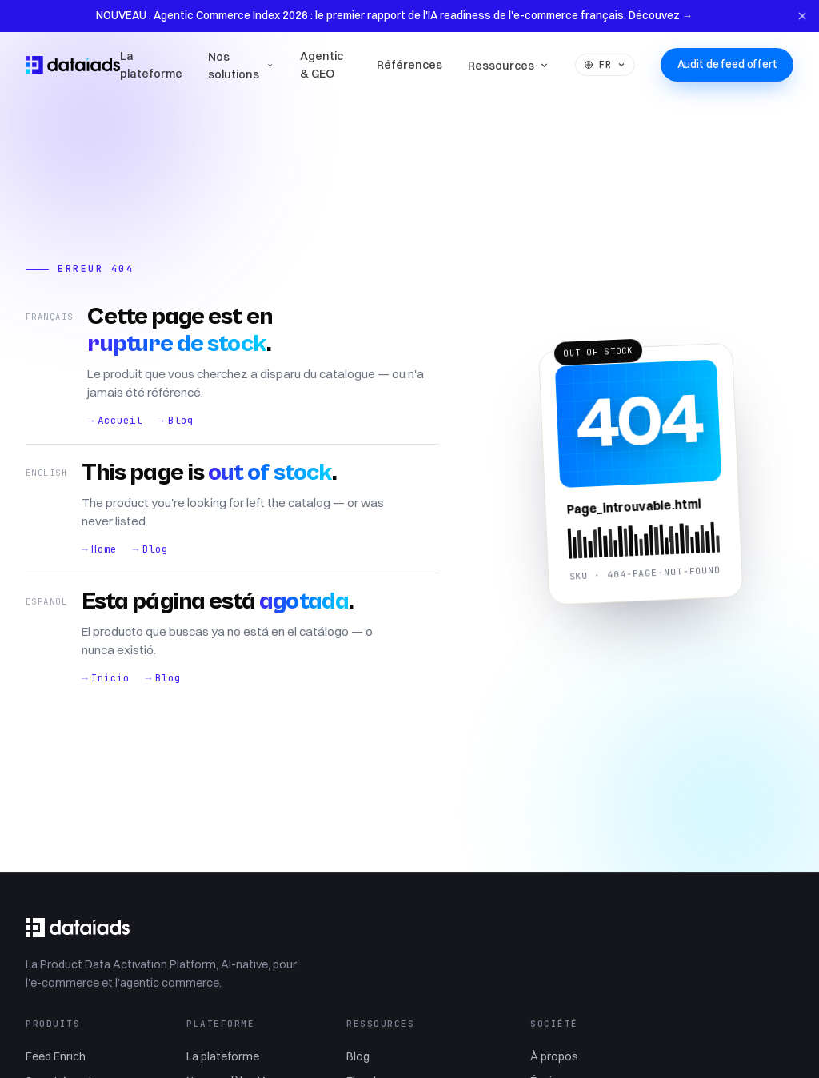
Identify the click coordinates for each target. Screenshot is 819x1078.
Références (409, 65)
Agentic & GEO (321, 65)
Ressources (508, 65)
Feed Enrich (56, 1056)
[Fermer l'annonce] (802, 16)
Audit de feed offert (727, 64)
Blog (181, 420)
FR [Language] (605, 64)
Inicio (110, 678)
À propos (554, 1056)
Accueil (120, 420)
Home (104, 549)
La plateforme (151, 65)
